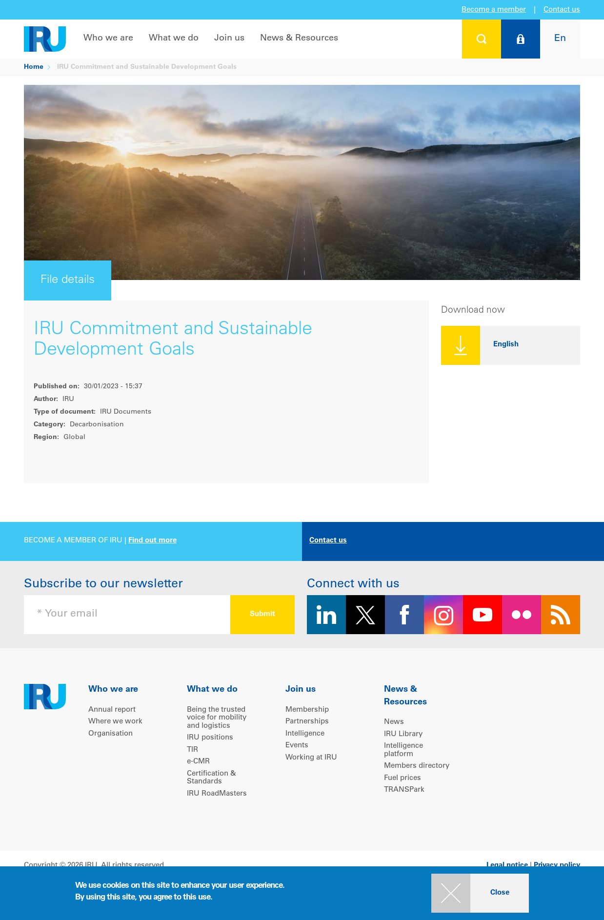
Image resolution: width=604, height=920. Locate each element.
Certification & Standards (211, 778)
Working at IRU (311, 757)
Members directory (416, 766)
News (394, 722)
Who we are (108, 38)
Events (296, 745)
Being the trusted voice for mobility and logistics (216, 718)
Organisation (110, 734)
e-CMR (198, 761)
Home (33, 67)
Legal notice (507, 865)
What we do (174, 38)
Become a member (494, 10)
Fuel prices (402, 778)
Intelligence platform (403, 750)
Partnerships (307, 721)
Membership (307, 710)
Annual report (112, 710)
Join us (229, 38)
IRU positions (210, 737)
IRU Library (403, 734)
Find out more (152, 540)
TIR (192, 750)
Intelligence (304, 734)
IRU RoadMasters (217, 794)
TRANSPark (404, 790)
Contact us (562, 10)
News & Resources (299, 38)
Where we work (115, 721)
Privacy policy (557, 865)
